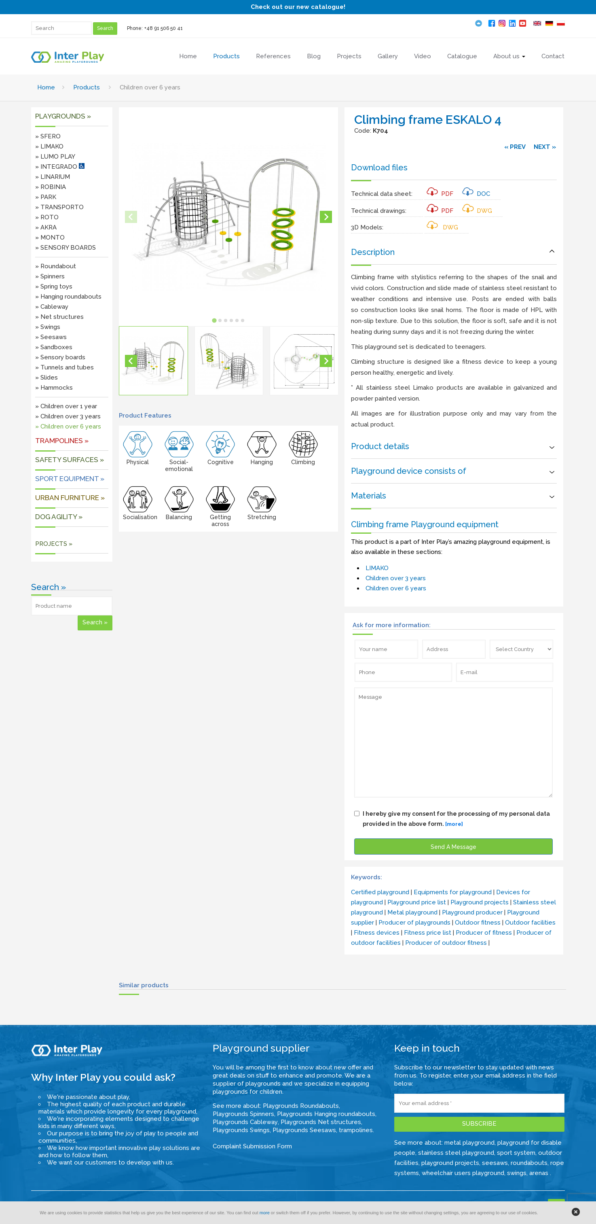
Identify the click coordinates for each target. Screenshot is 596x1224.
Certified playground (380, 892)
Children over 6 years (396, 588)
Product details (380, 446)
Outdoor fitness (478, 922)
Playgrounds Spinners (243, 1114)
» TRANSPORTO (59, 207)
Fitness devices (376, 932)
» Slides (46, 377)
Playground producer (472, 912)
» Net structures (59, 316)
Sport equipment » (69, 479)
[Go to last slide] (131, 361)
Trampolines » (62, 441)
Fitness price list (427, 932)
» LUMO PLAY (55, 156)
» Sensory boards (60, 357)
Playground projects (479, 902)
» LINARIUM (52, 176)
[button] (153, 360)
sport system (516, 1152)
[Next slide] (326, 217)
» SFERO (48, 136)
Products (86, 87)
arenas (539, 1173)
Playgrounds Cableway (245, 1122)
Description (373, 252)
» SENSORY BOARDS (65, 247)
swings (516, 1173)
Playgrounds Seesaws (304, 1130)
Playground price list (416, 902)
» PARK (45, 197)
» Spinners (50, 276)
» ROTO (47, 217)
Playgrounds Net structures (321, 1122)
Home (46, 87)
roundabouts (529, 1163)
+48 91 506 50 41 (163, 28)
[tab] (214, 320)
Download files (379, 167)
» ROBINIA (50, 187)
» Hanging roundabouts (68, 296)
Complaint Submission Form (252, 1146)
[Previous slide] (131, 217)
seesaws (495, 1163)
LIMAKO (377, 568)
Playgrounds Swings (241, 1130)
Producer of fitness (484, 932)
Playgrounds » (63, 116)
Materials (368, 496)
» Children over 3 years (68, 416)
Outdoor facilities (530, 922)
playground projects (450, 1163)
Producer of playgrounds (414, 922)
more (265, 1212)
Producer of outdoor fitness (446, 942)
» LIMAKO (49, 146)
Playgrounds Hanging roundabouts (326, 1114)
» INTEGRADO (60, 166)
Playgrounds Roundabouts (301, 1105)
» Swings (47, 327)
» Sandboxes (53, 347)
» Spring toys (53, 286)
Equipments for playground (453, 892)
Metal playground (412, 912)
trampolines (356, 1130)
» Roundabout (55, 266)
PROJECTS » (53, 543)
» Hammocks (54, 387)
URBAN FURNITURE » (70, 498)
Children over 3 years (396, 578)
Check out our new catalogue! (298, 7)
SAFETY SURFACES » (69, 460)
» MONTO (50, 237)
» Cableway (51, 306)
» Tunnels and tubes (64, 367)
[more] (454, 824)
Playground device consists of (408, 471)
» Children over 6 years (68, 426)
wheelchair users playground (463, 1173)
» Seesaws (51, 337)
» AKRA (46, 227)
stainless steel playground (456, 1152)
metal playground (469, 1142)
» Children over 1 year (66, 406)
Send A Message (453, 847)
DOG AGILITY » (58, 517)
